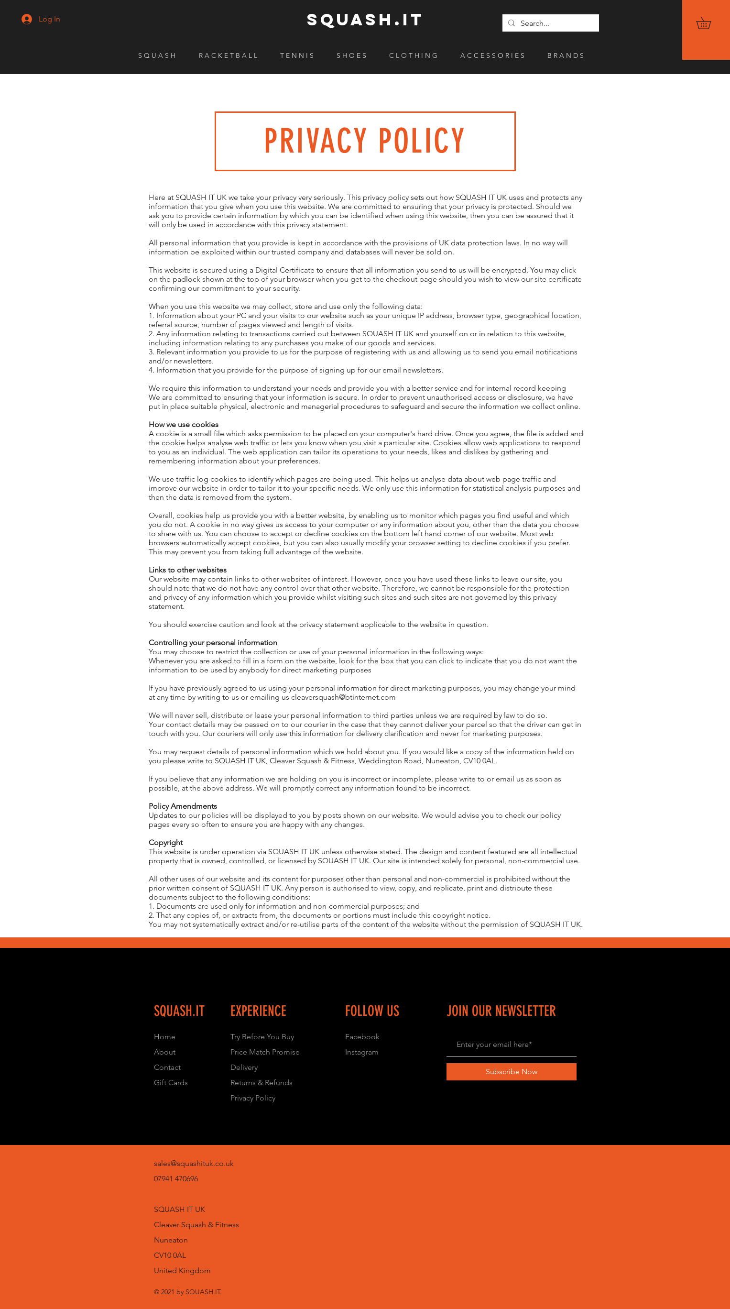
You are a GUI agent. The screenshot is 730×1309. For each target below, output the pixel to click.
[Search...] (550, 23)
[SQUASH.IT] (366, 20)
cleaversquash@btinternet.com (343, 697)
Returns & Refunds (261, 1082)
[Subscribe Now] (512, 1071)
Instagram (362, 1051)
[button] (709, 23)
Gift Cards (171, 1082)
